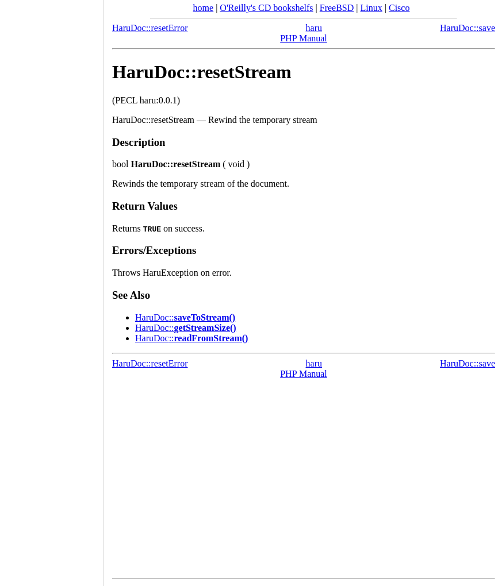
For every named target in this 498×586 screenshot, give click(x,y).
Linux (371, 8)
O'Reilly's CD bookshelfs (266, 8)
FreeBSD (337, 8)
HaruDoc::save (467, 28)
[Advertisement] (52, 289)
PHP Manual (303, 38)
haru (314, 28)
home (203, 8)
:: (185, 317)
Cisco (399, 8)
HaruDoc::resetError (150, 28)
